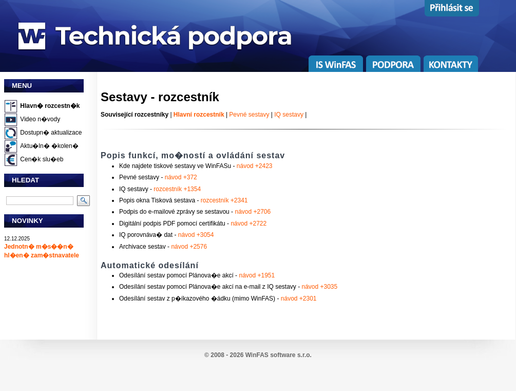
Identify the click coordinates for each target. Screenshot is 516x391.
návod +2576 (189, 246)
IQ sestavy (288, 114)
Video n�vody (40, 119)
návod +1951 (257, 275)
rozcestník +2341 (224, 200)
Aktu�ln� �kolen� (49, 146)
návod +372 (181, 177)
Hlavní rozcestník (199, 114)
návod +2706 (253, 211)
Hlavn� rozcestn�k (50, 105)
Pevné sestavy (249, 114)
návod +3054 (196, 234)
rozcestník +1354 (177, 189)
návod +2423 (255, 166)
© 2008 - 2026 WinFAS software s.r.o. (258, 355)
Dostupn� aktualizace (51, 132)
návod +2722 (248, 223)
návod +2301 (299, 298)
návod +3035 (319, 286)
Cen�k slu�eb (41, 159)
